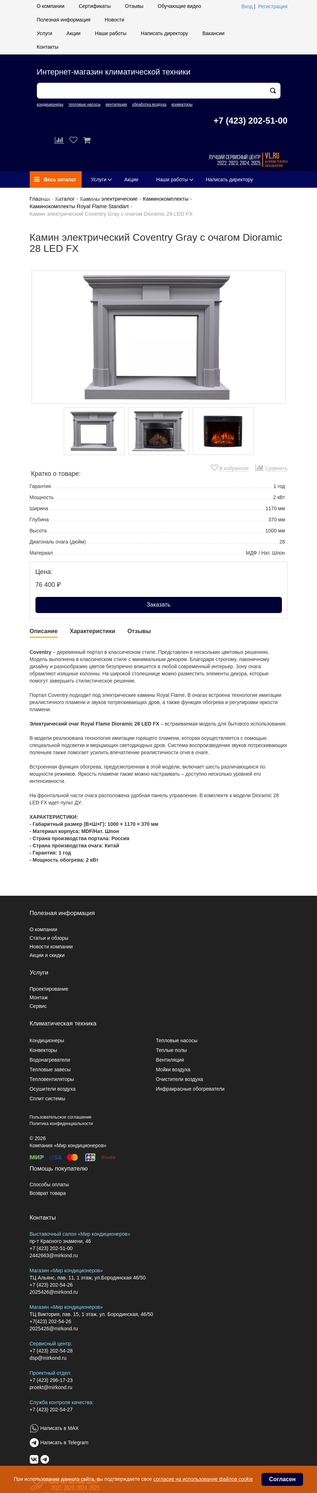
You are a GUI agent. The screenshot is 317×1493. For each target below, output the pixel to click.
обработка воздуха (149, 104)
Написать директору (164, 33)
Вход (247, 6)
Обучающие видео (179, 6)
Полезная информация (64, 20)
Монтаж (39, 997)
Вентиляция (170, 1060)
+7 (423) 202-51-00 (250, 120)
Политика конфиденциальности (61, 1123)
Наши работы (110, 33)
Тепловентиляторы (52, 1079)
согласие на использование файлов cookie (203, 1479)
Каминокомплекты (165, 199)
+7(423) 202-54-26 (50, 1321)
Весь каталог (55, 179)
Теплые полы (171, 1050)
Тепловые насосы (176, 1040)
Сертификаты (95, 6)
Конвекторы (43, 1050)
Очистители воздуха (179, 1079)
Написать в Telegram (64, 1442)
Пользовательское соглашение (61, 1117)
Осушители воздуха (53, 1089)
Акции (74, 33)
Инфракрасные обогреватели (190, 1089)
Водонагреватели (50, 1060)
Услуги (44, 33)
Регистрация (273, 6)
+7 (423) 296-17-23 (51, 1380)
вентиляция (116, 104)
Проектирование (49, 989)
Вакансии (213, 33)
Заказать (158, 605)
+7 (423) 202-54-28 (51, 1351)
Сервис (38, 1006)
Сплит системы (48, 1098)
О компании (50, 6)
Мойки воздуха (173, 1069)
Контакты (47, 47)
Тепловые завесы (50, 1069)
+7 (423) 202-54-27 (51, 1409)
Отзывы (134, 6)
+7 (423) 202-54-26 (51, 1285)
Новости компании (51, 946)
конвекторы (181, 104)
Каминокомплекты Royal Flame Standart (79, 206)
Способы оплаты (49, 1184)
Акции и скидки (47, 955)
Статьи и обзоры (49, 938)
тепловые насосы (84, 104)
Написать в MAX (59, 1428)
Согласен (282, 1479)
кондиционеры (50, 104)
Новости (114, 20)
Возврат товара (48, 1193)
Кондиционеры (47, 1040)
